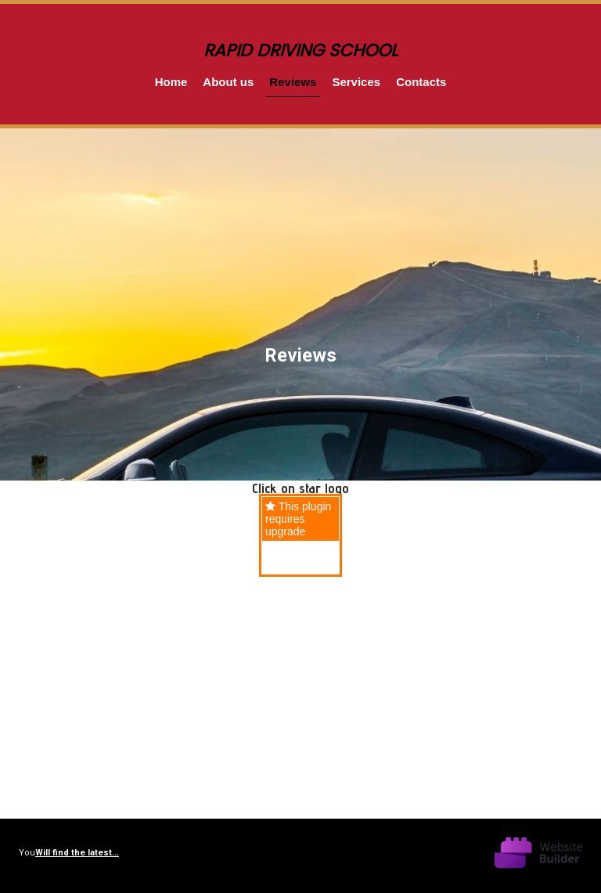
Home (171, 81)
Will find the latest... (77, 853)
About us (228, 81)
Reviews (292, 81)
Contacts (421, 81)
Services (356, 81)
